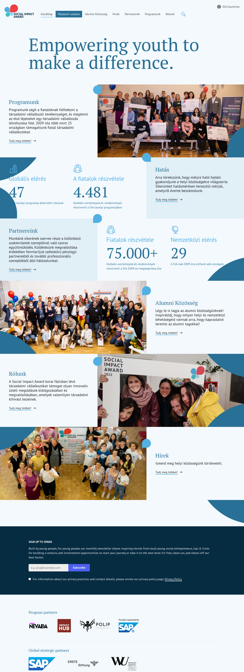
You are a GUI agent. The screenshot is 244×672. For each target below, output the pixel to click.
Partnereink (132, 14)
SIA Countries (231, 7)
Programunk (152, 14)
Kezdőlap (47, 14)
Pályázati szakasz (69, 14)
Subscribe (79, 567)
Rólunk (170, 14)
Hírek (116, 14)
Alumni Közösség (96, 14)
